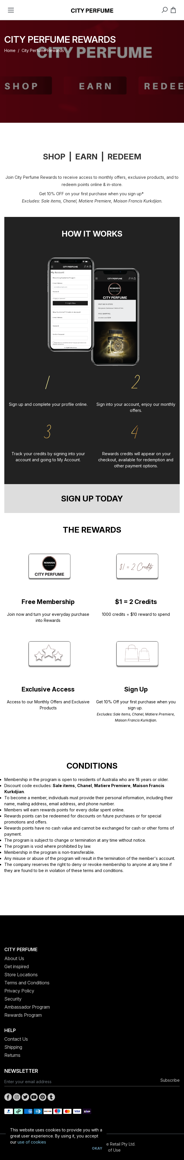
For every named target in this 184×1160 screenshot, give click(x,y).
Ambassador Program (27, 1007)
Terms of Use (108, 1150)
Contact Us (16, 1039)
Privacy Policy (19, 991)
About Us (14, 958)
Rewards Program (23, 1015)
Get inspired (16, 966)
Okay (97, 1148)
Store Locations (21, 974)
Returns (12, 1055)
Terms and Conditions (27, 983)
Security (13, 999)
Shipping (13, 1047)
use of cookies (32, 1141)
